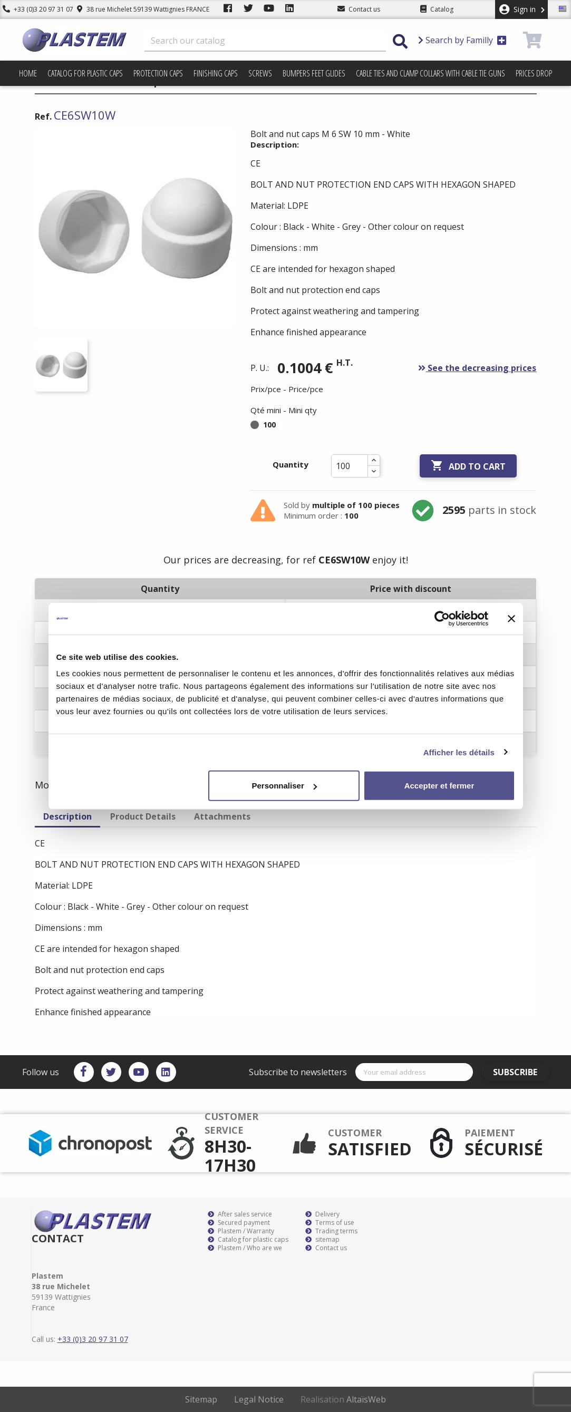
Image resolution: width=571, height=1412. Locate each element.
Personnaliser (284, 785)
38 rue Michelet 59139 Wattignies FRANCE (138, 9)
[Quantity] (349, 466)
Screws (260, 73)
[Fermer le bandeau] (511, 618)
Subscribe (519, 1072)
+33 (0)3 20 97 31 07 (35, 9)
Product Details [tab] (143, 816)
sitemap (322, 1239)
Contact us (326, 1248)
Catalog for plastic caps (85, 73)
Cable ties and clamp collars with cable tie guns (430, 73)
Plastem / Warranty (241, 1231)
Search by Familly (462, 40)
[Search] (265, 41)
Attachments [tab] (222, 816)
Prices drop (534, 73)
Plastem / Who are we (245, 1248)
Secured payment (239, 1223)
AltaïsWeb (366, 1399)
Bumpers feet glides (314, 73)
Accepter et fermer (439, 785)
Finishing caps (215, 73)
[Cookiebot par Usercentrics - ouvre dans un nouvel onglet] (442, 618)
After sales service (240, 1214)
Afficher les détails (459, 751)
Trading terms (331, 1231)
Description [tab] (67, 816)
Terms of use (329, 1223)
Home (28, 73)
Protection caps (158, 73)
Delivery (322, 1214)
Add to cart (468, 466)
